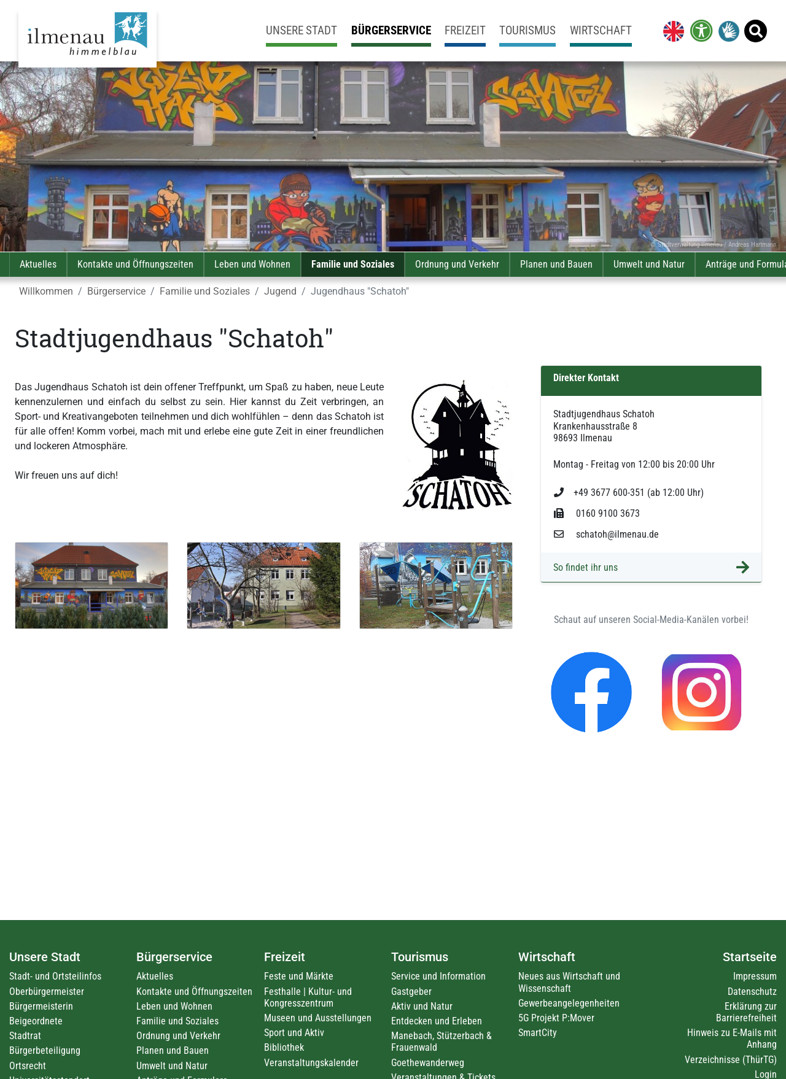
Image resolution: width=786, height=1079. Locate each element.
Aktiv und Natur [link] (422, 1006)
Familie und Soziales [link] (352, 264)
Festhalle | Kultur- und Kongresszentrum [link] (308, 997)
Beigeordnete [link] (36, 1021)
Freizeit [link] (465, 30)
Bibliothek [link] (284, 1047)
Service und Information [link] (438, 976)
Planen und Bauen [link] (556, 264)
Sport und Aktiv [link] (294, 1032)
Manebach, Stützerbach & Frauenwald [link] (441, 1041)
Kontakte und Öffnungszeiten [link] (135, 264)
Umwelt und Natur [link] (649, 264)
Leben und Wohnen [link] (252, 264)
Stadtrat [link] (25, 1036)
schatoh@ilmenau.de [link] (606, 534)
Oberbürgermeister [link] (46, 991)
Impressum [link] (755, 976)
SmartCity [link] (537, 1032)
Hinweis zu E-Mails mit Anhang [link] (732, 1038)
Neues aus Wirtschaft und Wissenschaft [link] (569, 982)
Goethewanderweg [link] (427, 1063)
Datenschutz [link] (752, 991)
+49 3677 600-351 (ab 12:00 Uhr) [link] (629, 492)
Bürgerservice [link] (391, 30)
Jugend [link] (280, 291)
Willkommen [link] (46, 291)
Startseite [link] (750, 956)
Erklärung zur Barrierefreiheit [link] (746, 1012)
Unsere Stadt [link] (301, 30)
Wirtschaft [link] (601, 30)
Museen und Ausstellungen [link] (318, 1018)
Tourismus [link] (527, 30)
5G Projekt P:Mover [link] (556, 1018)
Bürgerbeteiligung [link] (44, 1050)
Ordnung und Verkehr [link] (457, 264)
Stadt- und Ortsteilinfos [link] (55, 976)
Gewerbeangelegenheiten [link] (569, 1003)
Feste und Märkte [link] (298, 976)
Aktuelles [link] (38, 264)
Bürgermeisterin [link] (41, 1006)
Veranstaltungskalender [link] (311, 1063)
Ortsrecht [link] (27, 1066)
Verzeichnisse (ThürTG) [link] (731, 1059)
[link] (671, 31)
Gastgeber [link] (411, 991)
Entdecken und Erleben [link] (436, 1021)
